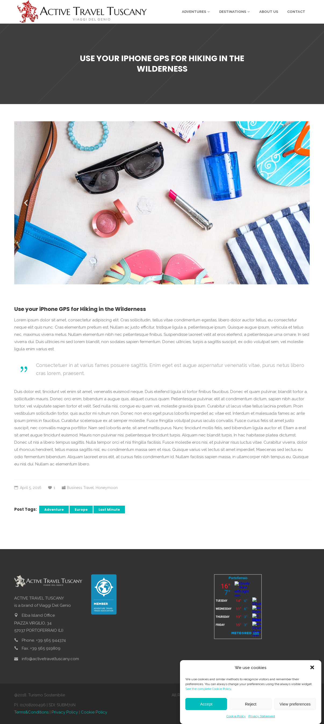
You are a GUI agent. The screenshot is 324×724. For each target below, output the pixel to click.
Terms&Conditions (31, 712)
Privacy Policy (65, 712)
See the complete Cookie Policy (208, 690)
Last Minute (109, 509)
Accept (206, 705)
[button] (312, 669)
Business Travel (80, 488)
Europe (81, 509)
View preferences (295, 705)
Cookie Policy (236, 717)
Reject (251, 705)
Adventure (54, 509)
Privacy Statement (262, 717)
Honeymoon (107, 488)
